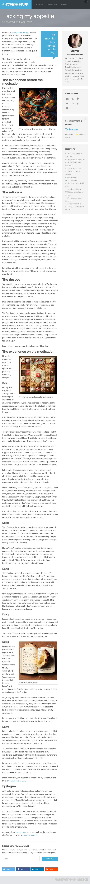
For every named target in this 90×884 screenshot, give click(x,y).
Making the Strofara (74, 199)
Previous (69, 130)
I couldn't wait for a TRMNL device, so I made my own (74, 187)
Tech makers (72, 124)
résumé (67, 82)
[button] (8, 869)
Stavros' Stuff (16, 4)
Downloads (52, 4)
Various (64, 4)
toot (25, 832)
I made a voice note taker (76, 155)
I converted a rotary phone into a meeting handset (73, 167)
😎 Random (81, 130)
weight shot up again (22, 32)
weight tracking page (18, 781)
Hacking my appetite (28, 16)
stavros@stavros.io (30, 835)
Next (67, 133)
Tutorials (39, 4)
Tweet (18, 832)
